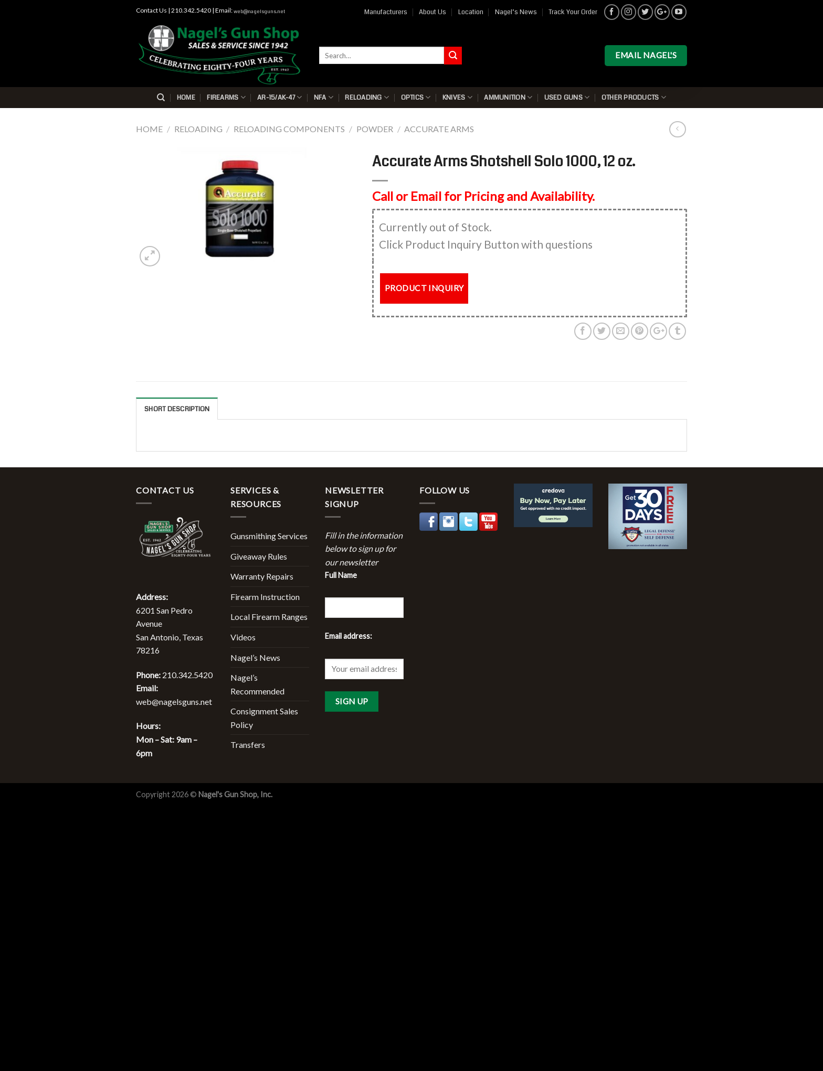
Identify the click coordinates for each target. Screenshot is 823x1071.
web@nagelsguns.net (259, 11)
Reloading (367, 97)
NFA (323, 97)
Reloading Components (289, 129)
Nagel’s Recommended (257, 684)
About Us (432, 12)
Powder (374, 129)
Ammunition (508, 97)
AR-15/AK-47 (279, 97)
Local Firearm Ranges (269, 617)
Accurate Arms (439, 129)
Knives (457, 97)
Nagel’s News (516, 12)
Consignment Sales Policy (264, 718)
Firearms (226, 97)
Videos (243, 637)
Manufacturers (385, 12)
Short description (176, 409)
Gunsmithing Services (269, 536)
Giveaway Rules (258, 556)
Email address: (348, 635)
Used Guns (567, 97)
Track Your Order (572, 12)
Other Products (634, 97)
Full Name (341, 575)
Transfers (247, 744)
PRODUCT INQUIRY (424, 288)
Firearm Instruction (265, 597)
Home (186, 97)
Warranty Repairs (261, 576)
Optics (416, 97)
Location (470, 12)
